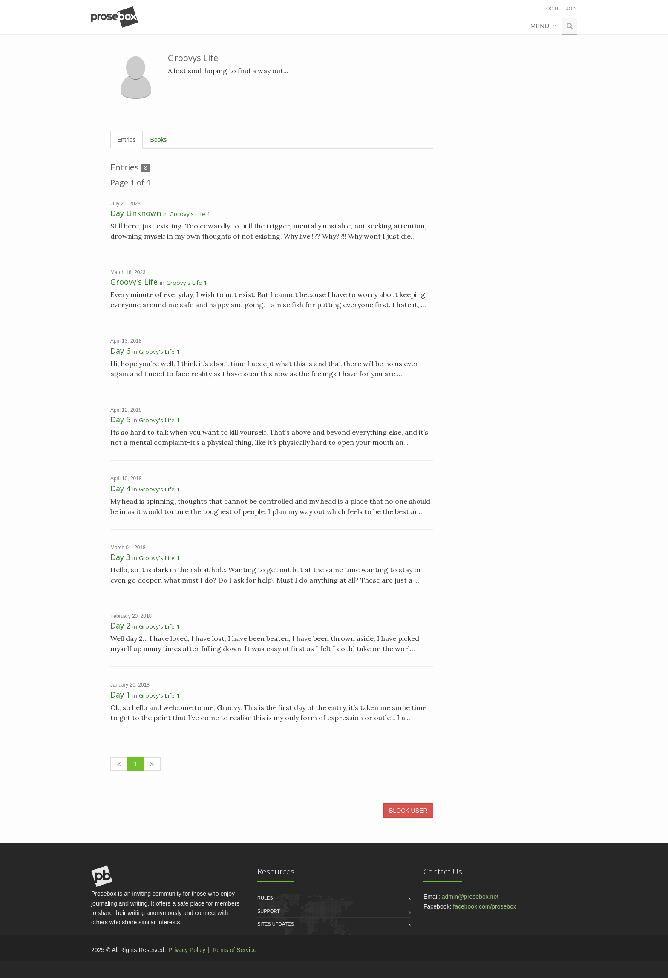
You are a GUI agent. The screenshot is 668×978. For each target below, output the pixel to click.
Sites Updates (275, 923)
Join (571, 8)
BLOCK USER (408, 810)
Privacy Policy (186, 949)
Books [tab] (158, 139)
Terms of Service (234, 949)
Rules (265, 897)
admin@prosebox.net (470, 896)
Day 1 (120, 695)
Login (551, 8)
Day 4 (120, 488)
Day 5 (120, 419)
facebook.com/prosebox (484, 906)
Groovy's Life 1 (190, 214)
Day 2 (120, 625)
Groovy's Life (134, 282)
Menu (539, 25)
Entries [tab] (126, 139)
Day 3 (120, 557)
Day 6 (120, 351)
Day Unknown (135, 213)
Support (268, 911)
